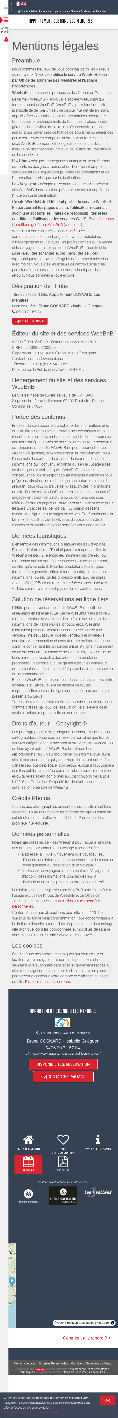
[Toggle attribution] (113, 1363)
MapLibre (103, 1363)
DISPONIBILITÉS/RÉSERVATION (65, 1104)
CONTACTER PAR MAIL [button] (34, 338)
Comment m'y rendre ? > (87, 1378)
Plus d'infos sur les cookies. (63, 1022)
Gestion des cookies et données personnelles (32, 1412)
